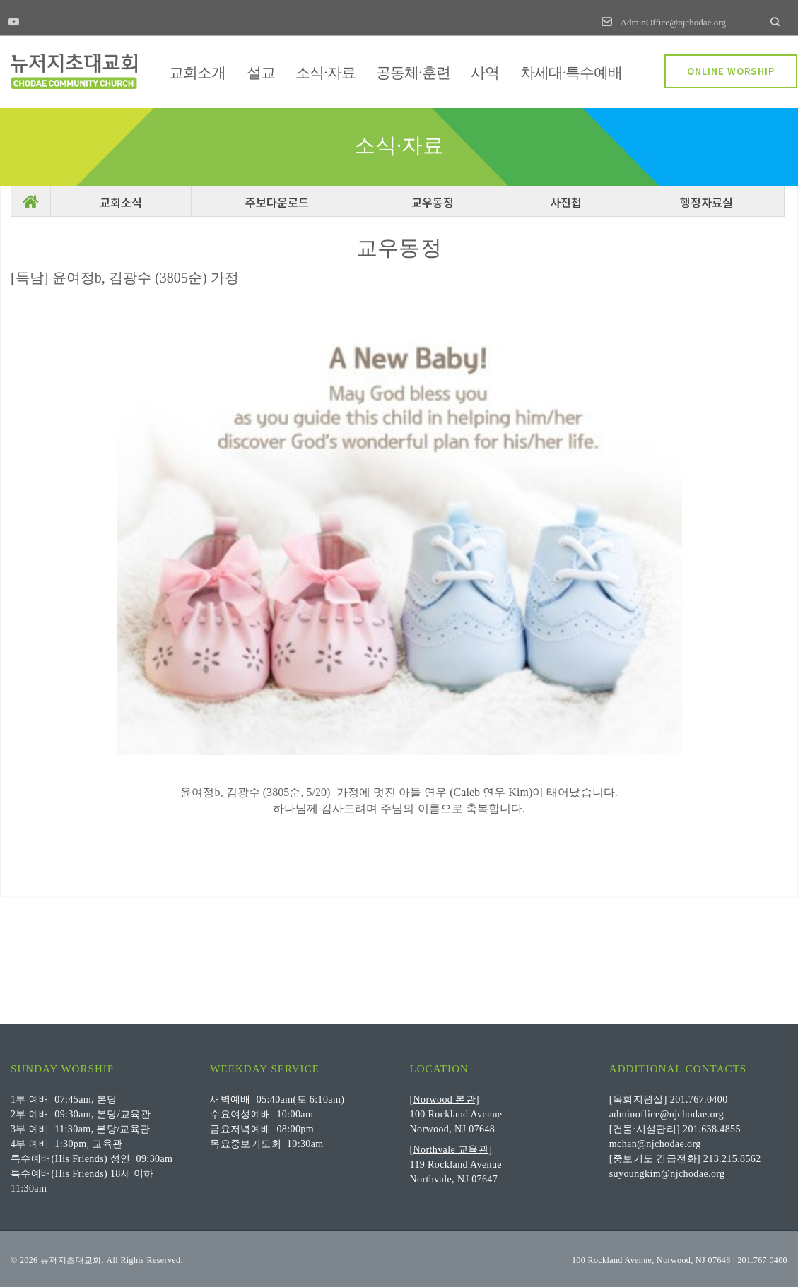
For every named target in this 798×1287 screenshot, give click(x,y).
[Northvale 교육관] (451, 1148)
